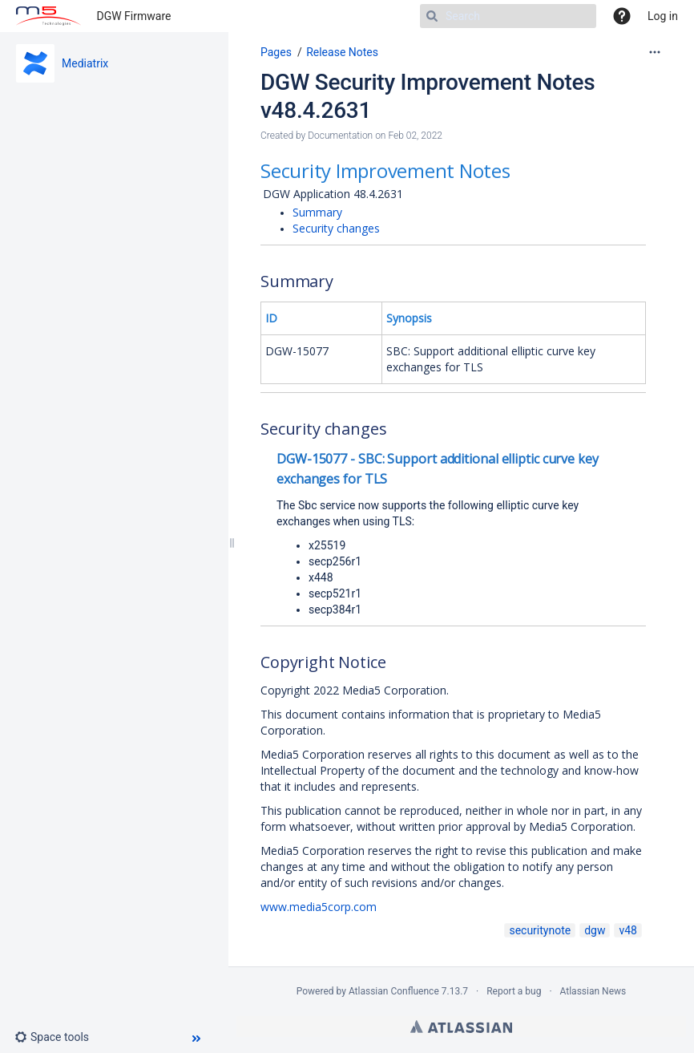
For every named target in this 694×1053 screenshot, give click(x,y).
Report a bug (513, 991)
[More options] (655, 52)
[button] (58, 1037)
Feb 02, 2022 (415, 135)
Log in (663, 16)
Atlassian (461, 1026)
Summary (317, 212)
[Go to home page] (48, 16)
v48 (628, 930)
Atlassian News (593, 991)
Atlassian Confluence (394, 991)
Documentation (340, 135)
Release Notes (342, 52)
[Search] (508, 16)
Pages (276, 52)
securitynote (540, 930)
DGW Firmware (134, 16)
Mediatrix (85, 63)
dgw (594, 930)
